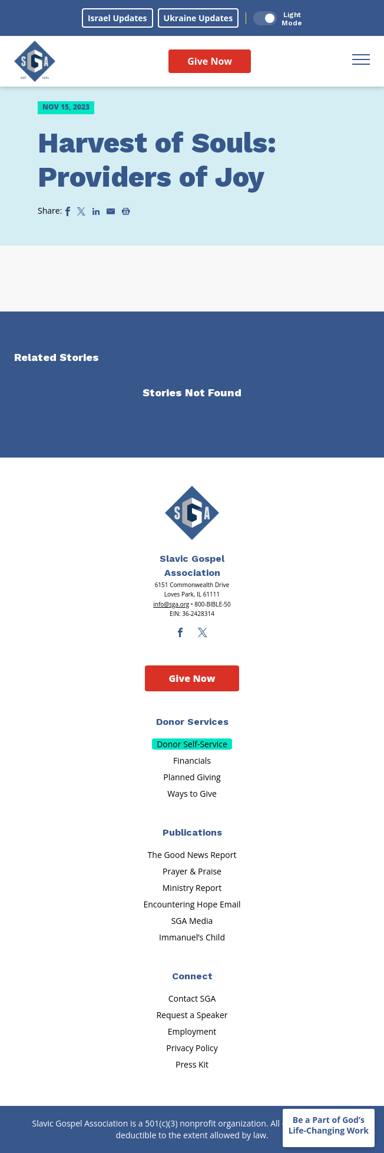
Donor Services (192, 721)
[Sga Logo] (34, 61)
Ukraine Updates (198, 18)
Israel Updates (117, 18)
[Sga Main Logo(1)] (192, 513)
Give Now (209, 61)
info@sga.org (171, 604)
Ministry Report (192, 887)
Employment (192, 1031)
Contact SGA (192, 998)
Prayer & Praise (192, 871)
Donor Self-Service (192, 744)
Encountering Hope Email (192, 904)
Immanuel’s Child (192, 937)
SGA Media (192, 920)
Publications (192, 832)
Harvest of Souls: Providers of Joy (157, 160)
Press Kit (192, 1064)
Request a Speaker (191, 1015)
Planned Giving (191, 777)
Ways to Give (192, 793)
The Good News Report (192, 854)
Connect (192, 976)
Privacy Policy (191, 1047)
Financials (192, 760)
